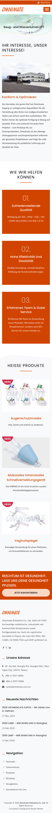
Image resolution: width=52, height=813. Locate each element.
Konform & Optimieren (19, 97)
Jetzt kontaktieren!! (26, 592)
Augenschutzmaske (26, 418)
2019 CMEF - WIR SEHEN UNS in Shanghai (24, 735)
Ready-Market (37, 808)
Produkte (10, 772)
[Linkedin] (10, 647)
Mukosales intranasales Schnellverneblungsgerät (26, 477)
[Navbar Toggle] (46, 9)
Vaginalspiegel (25, 540)
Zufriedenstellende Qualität (26, 208)
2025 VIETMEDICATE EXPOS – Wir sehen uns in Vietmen (26, 709)
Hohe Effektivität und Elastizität (26, 259)
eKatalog (10, 778)
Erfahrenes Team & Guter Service (26, 310)
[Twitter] (6, 647)
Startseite (10, 761)
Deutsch (45, 3)
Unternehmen (12, 767)
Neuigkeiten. (12, 783)
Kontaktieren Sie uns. (16, 789)
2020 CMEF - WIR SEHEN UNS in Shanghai (24, 723)
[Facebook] (3, 647)
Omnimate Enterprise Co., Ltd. (32, 803)
